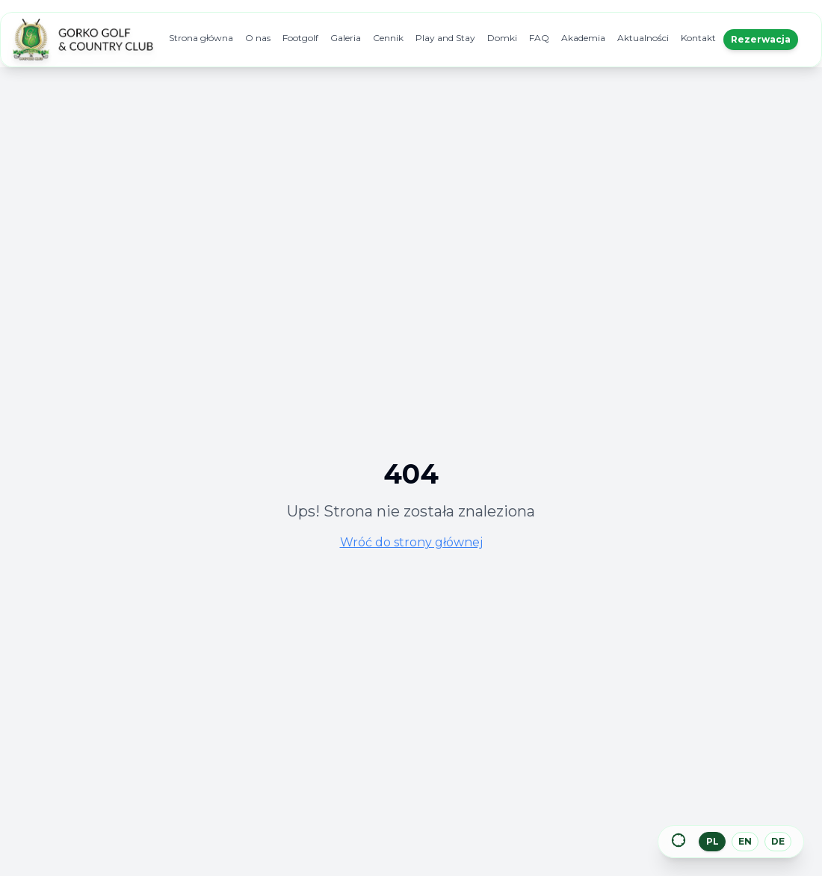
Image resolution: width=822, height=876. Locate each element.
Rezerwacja (761, 39)
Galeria (345, 37)
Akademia (583, 37)
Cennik (388, 37)
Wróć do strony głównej (411, 542)
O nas (258, 37)
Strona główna (201, 37)
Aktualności (643, 37)
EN (745, 841)
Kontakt (698, 37)
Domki (502, 37)
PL (712, 841)
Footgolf (300, 37)
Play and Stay (445, 37)
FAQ (539, 37)
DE (778, 841)
